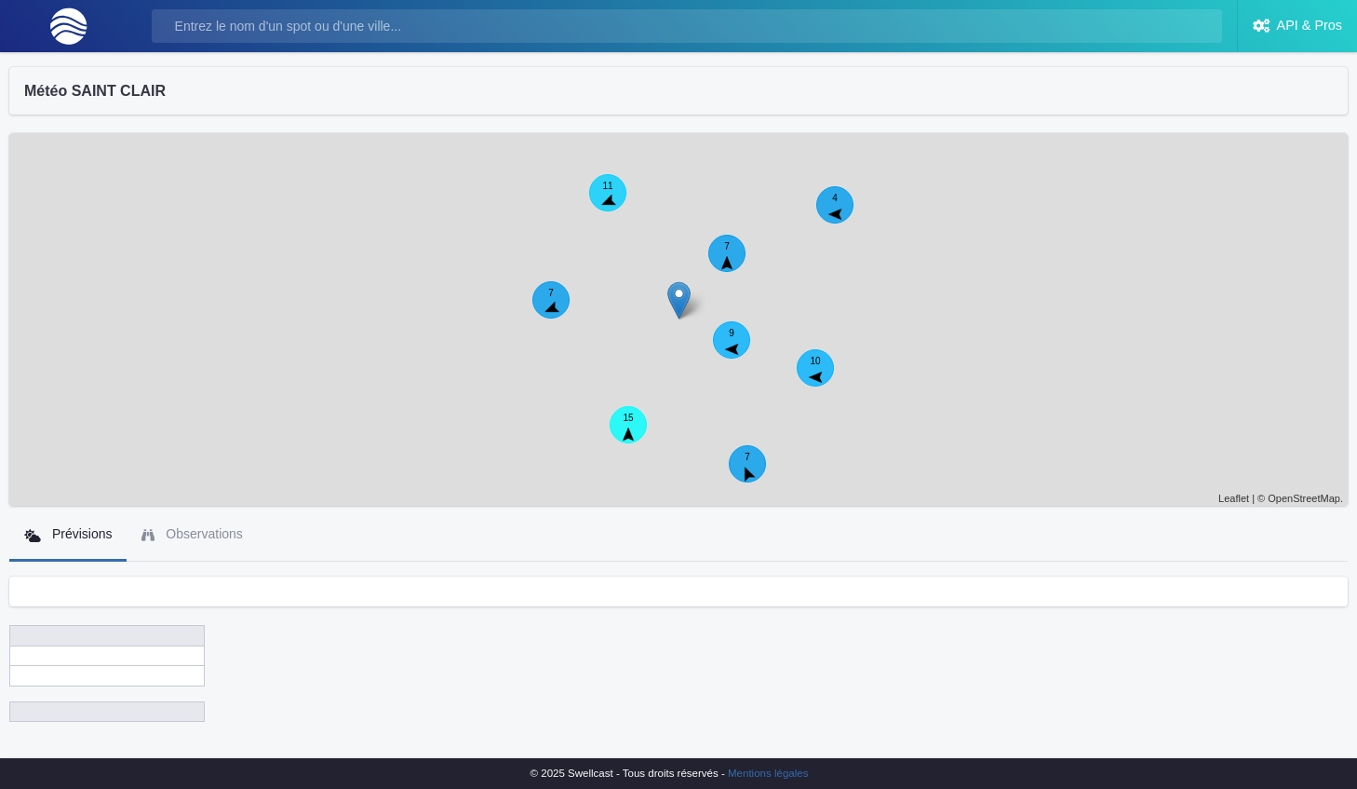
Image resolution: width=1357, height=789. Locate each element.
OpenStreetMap (1304, 498)
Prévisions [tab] (68, 534)
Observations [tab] (191, 534)
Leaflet (1233, 498)
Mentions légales (768, 773)
